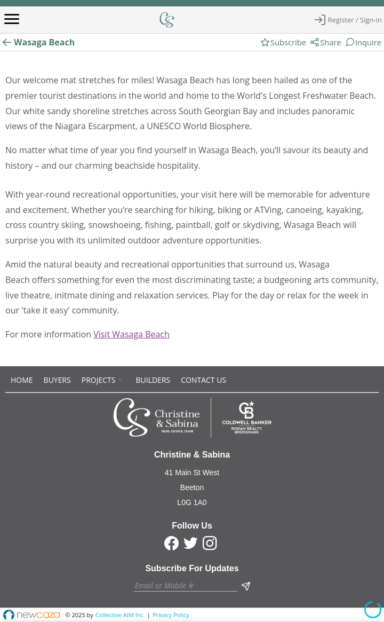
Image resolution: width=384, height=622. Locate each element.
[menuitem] (21, 380)
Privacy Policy (171, 615)
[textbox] (185, 585)
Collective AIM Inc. (120, 615)
